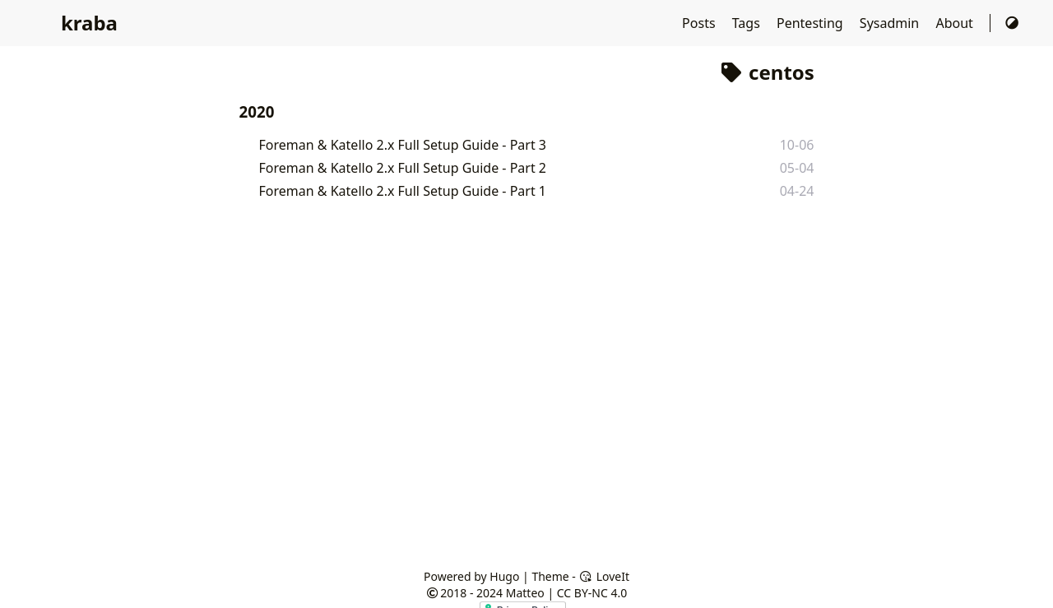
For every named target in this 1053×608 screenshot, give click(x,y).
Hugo (504, 576)
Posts (700, 23)
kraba (89, 22)
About (955, 23)
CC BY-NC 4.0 (592, 593)
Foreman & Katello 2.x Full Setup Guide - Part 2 (402, 168)
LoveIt (604, 576)
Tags (747, 23)
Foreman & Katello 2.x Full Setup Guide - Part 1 (402, 191)
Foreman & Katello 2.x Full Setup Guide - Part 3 (402, 145)
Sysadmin (891, 23)
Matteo (525, 593)
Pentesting (812, 23)
